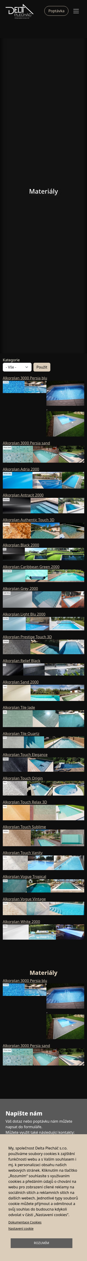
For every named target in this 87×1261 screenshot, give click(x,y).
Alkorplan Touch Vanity (22, 852)
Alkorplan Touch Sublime (24, 826)
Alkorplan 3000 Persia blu (25, 378)
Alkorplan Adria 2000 (21, 469)
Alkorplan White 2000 (21, 921)
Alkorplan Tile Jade (19, 707)
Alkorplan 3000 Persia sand (26, 443)
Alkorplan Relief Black (21, 660)
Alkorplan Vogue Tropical (24, 876)
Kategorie (11, 359)
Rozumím (41, 1243)
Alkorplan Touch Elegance (25, 754)
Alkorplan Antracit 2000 (23, 495)
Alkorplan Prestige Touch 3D (27, 636)
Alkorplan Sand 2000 (21, 682)
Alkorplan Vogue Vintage (24, 899)
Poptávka (56, 10)
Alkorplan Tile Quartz (21, 733)
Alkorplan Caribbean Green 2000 (31, 566)
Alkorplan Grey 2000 (20, 588)
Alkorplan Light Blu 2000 (24, 614)
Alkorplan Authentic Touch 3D (29, 519)
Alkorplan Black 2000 (21, 545)
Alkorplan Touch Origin (23, 778)
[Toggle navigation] (76, 11)
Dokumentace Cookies (25, 1222)
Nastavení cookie (20, 1228)
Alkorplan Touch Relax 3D (25, 802)
